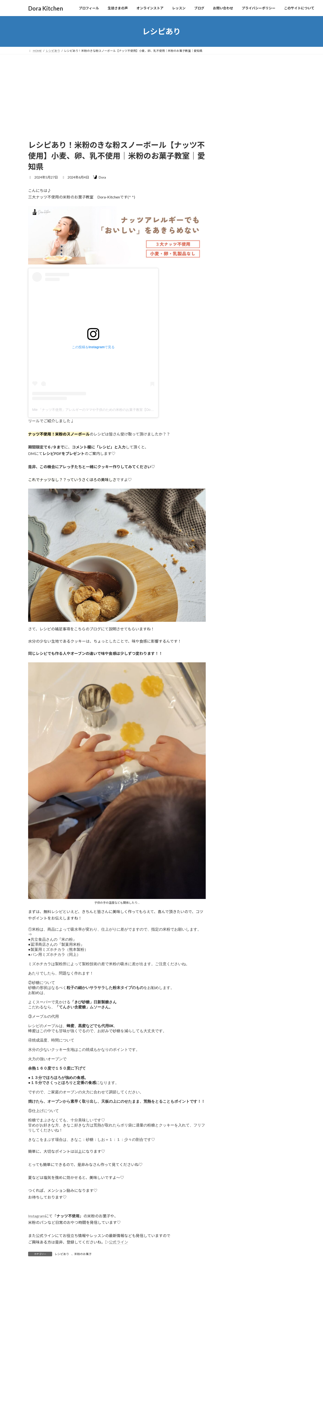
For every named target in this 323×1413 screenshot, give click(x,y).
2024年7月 (232, 688)
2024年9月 (232, 669)
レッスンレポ (234, 565)
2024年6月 (232, 698)
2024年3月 (232, 727)
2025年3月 (232, 640)
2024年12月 (233, 649)
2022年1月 (232, 795)
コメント (38, 1325)
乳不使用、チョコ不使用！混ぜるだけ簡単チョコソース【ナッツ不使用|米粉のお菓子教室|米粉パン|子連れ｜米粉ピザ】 (272, 458)
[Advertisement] (161, 90)
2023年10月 (233, 766)
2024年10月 (233, 659)
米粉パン (231, 584)
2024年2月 (232, 737)
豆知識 (229, 594)
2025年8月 (232, 630)
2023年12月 (233, 756)
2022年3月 (232, 786)
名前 (34, 1390)
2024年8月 (232, 679)
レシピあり (62, 1283)
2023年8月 (232, 776)
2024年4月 (232, 718)
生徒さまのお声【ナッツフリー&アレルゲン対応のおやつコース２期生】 (272, 162)
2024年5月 (232, 708)
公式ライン (118, 1271)
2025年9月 (232, 620)
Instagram (36, 1245)
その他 (229, 546)
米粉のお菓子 (83, 1283)
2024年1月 (232, 747)
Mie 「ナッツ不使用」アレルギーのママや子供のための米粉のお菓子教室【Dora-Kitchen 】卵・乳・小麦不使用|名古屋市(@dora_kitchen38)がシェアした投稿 (151, 410)
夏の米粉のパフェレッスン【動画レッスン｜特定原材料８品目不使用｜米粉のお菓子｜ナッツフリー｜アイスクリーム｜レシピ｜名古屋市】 (272, 419)
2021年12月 (233, 805)
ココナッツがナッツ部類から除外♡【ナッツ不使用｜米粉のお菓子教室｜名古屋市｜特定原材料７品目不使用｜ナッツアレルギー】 (272, 307)
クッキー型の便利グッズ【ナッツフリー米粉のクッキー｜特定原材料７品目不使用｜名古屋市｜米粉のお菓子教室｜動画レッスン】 (272, 346)
